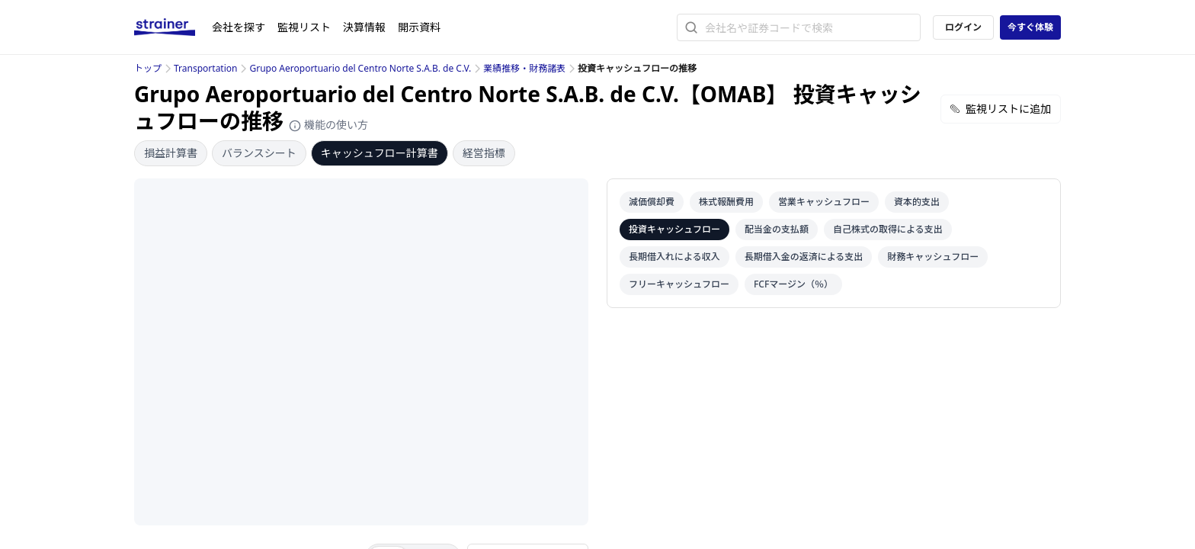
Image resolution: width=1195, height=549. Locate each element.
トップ (148, 68)
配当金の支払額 (777, 229)
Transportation (205, 68)
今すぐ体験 (1030, 27)
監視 (304, 27)
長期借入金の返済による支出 (804, 256)
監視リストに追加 (1000, 108)
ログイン (963, 27)
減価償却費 (651, 201)
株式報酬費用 (726, 201)
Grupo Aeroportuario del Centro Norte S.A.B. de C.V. (360, 68)
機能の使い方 (328, 124)
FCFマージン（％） (793, 284)
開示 (419, 27)
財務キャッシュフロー (933, 256)
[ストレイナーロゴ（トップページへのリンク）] (173, 27)
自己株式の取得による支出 (888, 229)
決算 (364, 27)
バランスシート (259, 153)
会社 (238, 27)
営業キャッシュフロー (824, 201)
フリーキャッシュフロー (679, 284)
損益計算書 (170, 153)
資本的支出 (917, 201)
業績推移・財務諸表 (524, 68)
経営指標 (484, 153)
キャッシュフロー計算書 (379, 153)
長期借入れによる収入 (674, 256)
